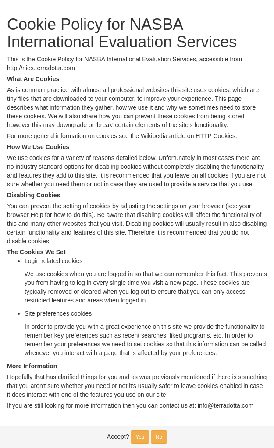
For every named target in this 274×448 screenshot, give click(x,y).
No (159, 437)
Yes (139, 437)
